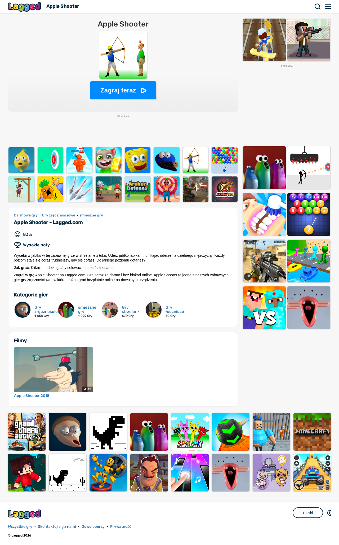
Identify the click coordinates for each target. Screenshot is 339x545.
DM (329, 512)
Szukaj (318, 6)
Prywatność (120, 526)
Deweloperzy (93, 526)
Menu (328, 6)
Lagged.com (25, 514)
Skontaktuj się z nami (57, 526)
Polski (308, 513)
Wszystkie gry (20, 526)
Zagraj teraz (118, 90)
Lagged (25, 7)
